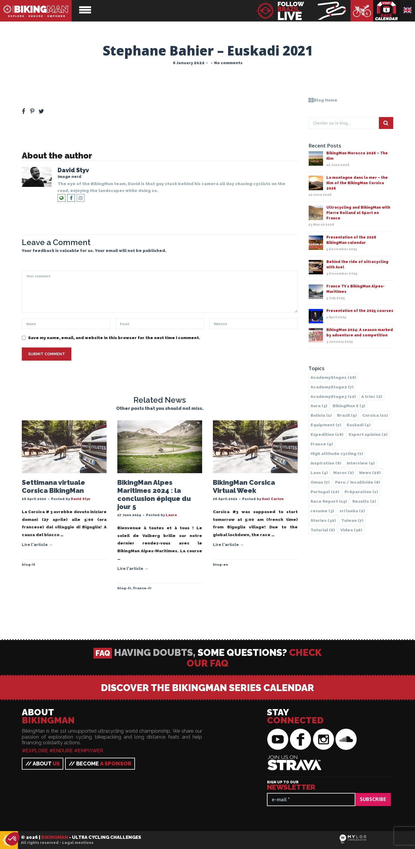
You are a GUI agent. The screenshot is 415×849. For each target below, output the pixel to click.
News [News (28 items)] (370, 472)
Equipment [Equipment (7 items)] (326, 424)
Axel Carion (273, 499)
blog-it (28, 564)
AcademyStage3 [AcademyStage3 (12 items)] (333, 396)
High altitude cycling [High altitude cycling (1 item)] (337, 453)
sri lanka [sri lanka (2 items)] (352, 510)
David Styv (73, 170)
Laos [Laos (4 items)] (319, 472)
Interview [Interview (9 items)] (361, 463)
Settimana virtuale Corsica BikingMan (53, 486)
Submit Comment (46, 354)
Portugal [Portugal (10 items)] (325, 491)
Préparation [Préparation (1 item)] (361, 491)
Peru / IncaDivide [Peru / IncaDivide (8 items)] (357, 482)
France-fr (142, 588)
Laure (171, 515)
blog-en (220, 564)
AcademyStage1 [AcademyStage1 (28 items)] (333, 377)
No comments (228, 63)
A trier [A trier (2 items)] (371, 396)
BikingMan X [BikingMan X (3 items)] (349, 405)
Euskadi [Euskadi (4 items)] (359, 424)
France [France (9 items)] (322, 444)
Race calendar (386, 10)
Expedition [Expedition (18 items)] (327, 434)
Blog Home (322, 100)
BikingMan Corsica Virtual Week (244, 486)
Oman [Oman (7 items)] (320, 482)
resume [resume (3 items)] (322, 510)
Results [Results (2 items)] (364, 501)
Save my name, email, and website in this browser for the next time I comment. (114, 337)
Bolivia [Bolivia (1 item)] (321, 415)
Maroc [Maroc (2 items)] (343, 472)
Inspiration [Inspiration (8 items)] (326, 463)
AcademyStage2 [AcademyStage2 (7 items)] (332, 386)
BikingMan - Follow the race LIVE (303, 10)
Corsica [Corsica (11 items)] (375, 415)
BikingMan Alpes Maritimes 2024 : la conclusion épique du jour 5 (154, 494)
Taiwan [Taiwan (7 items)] (352, 520)
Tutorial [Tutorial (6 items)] (323, 529)
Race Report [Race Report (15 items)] (329, 501)
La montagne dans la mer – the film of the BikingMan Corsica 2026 (357, 183)
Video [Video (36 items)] (351, 529)
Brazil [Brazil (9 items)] (347, 415)
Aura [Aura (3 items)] (319, 405)
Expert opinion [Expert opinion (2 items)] (368, 434)
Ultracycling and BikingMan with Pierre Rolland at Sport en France (358, 212)
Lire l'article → (37, 544)
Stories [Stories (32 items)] (323, 520)
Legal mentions (77, 843)
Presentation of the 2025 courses (359, 311)
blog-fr (124, 588)
